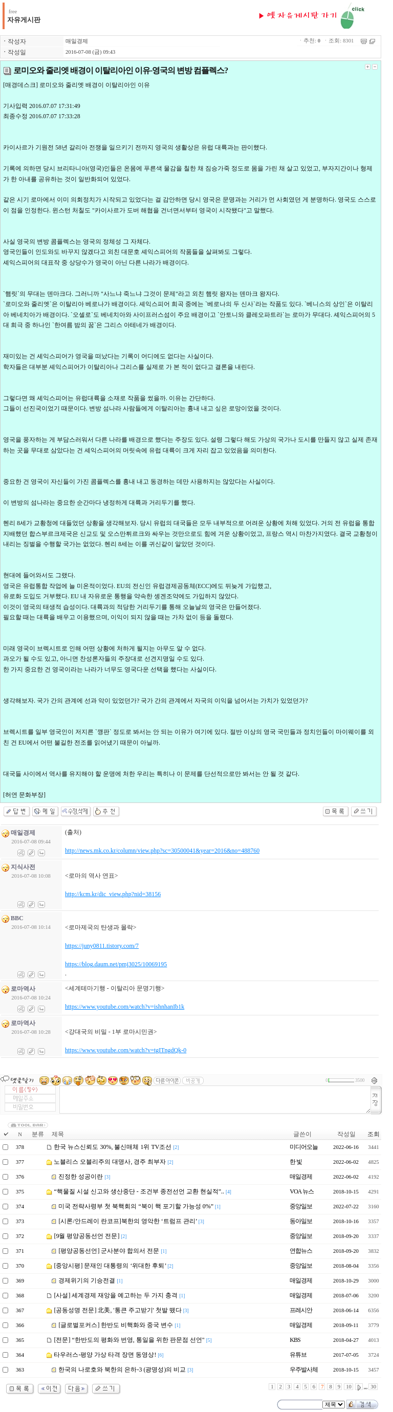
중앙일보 (301, 1206)
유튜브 (298, 1354)
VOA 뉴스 (301, 1191)
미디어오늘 (304, 1146)
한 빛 (296, 1161)
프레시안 (301, 1310)
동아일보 (301, 1221)
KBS (295, 1339)
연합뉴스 (301, 1250)
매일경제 (77, 41)
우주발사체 (304, 1369)
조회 (373, 1134)
